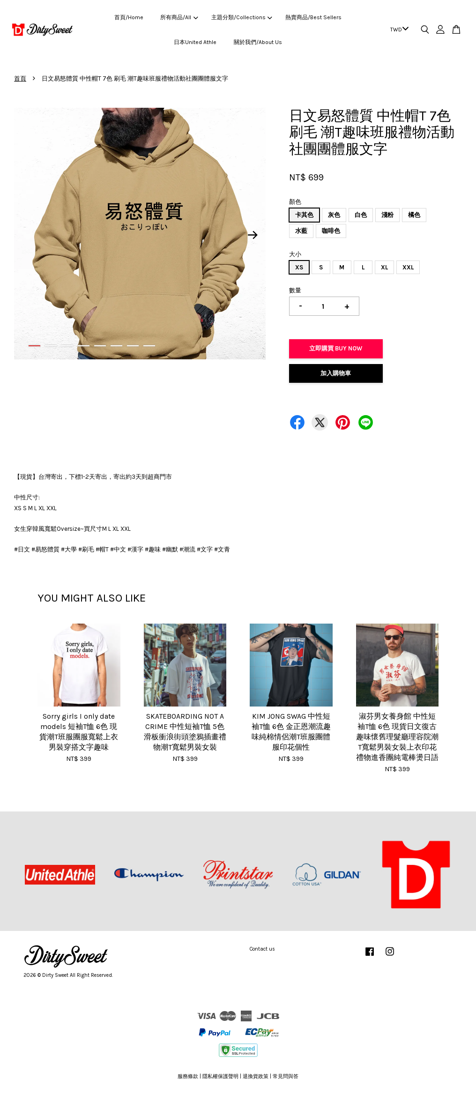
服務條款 (188, 1076)
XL (384, 267)
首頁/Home (128, 17)
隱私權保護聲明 (220, 1076)
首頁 (20, 78)
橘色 (414, 214)
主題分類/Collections (241, 17)
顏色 (295, 201)
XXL (408, 267)
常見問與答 (285, 1076)
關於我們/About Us (258, 42)
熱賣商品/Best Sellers (313, 17)
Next (253, 235)
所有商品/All (179, 17)
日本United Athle (195, 42)
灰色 (334, 214)
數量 (295, 290)
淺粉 (387, 214)
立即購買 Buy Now (335, 348)
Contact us (262, 949)
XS (299, 267)
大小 (295, 254)
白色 (361, 214)
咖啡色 (331, 230)
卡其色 (304, 214)
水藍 (301, 230)
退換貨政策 (255, 1076)
